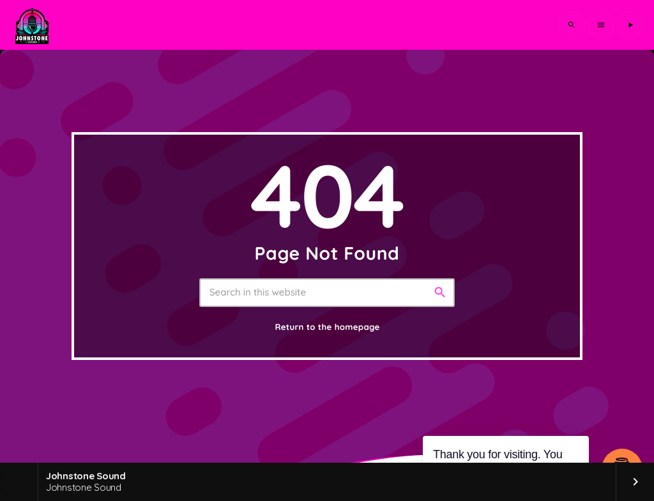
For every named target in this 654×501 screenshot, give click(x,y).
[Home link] (32, 25)
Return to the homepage (327, 327)
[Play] (630, 25)
